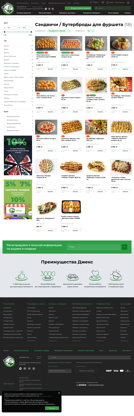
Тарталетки (52, 331)
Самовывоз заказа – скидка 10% (13, 351)
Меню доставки (45, 13)
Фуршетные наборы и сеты (104, 328)
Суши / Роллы (8, 105)
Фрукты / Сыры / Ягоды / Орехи (14, 77)
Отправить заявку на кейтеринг (80, 8)
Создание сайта (80, 402)
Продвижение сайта (92, 402)
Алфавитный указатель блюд (12, 354)
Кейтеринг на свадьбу (79, 351)
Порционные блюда (102, 344)
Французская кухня (11, 130)
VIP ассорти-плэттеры (11, 94)
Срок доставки (7, 338)
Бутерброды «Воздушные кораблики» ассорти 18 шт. (96, 61)
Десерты (6, 59)
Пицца (6, 91)
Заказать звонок (37, 6)
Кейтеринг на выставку (79, 354)
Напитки (6, 84)
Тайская (123, 357)
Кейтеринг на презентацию (80, 344)
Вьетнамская (124, 354)
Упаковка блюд (8, 341)
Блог (69, 3)
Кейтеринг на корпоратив (80, 341)
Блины (29, 338)
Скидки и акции (8, 348)
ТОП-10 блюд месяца (33, 331)
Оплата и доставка (22, 3)
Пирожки (30, 351)
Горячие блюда (8, 80)
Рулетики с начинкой (33, 348)
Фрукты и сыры (53, 338)
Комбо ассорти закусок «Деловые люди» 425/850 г (70, 238)
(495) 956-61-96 (21, 7)
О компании (35, 3)
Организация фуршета (79, 328)
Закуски (6, 46)
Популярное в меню (36, 324)
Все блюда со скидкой (34, 344)
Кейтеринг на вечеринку (80, 348)
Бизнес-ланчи (100, 351)
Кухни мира (125, 324)
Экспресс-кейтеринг (57, 324)
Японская (123, 351)
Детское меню (100, 348)
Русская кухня (9, 127)
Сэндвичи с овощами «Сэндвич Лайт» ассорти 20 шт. (95, 107)
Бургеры (6, 98)
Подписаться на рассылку (86, 391)
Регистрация (120, 2)
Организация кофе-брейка (80, 334)
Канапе (6, 49)
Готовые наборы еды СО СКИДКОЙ (15, 101)
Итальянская (124, 334)
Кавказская (124, 331)
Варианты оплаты (8, 344)
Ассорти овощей (54, 351)
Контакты (76, 3)
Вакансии (113, 371)
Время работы (7, 334)
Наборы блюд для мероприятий (58, 357)
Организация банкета (79, 357)
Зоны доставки (7, 331)
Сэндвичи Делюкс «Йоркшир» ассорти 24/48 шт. (96, 195)
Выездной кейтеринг (91, 13)
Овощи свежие (9, 87)
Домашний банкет (102, 341)
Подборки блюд (103, 324)
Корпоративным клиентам (56, 3)
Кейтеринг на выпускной (80, 338)
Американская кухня (12, 116)
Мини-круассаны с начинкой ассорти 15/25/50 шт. (43, 61)
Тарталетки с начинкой (11, 63)
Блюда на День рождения (35, 334)
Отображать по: (80, 31)
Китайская (123, 348)
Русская (122, 328)
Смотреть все (31, 361)
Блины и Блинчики (10, 56)
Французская (124, 338)
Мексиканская (125, 344)
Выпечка (6, 53)
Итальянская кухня (11, 120)
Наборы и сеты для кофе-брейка (106, 334)
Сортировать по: (40, 31)
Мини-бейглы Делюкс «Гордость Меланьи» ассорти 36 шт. (119, 151)
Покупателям (9, 324)
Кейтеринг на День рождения (81, 331)
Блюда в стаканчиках (102, 338)
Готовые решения (24, 13)
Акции (43, 3)
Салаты (6, 73)
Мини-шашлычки (54, 348)
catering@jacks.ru (81, 386)
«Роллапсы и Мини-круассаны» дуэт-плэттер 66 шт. (120, 195)
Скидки (128, 13)
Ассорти (99, 331)
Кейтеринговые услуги (82, 324)
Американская (125, 341)
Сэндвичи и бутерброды (56, 344)
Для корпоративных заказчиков (13, 357)
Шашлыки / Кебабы (10, 70)
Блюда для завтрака (102, 354)
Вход (111, 2)
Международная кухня (12, 123)
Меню (5, 371)
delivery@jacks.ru (53, 386)
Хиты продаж (113, 13)
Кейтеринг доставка (67, 13)
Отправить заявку (41, 371)
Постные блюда (101, 357)
